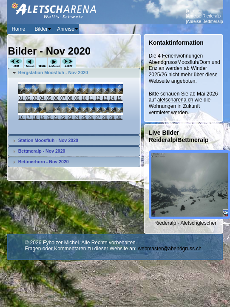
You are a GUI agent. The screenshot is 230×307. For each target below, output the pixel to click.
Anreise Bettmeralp (205, 21)
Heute (42, 63)
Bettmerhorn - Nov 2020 (43, 161)
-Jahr (15, 63)
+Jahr (68, 63)
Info (190, 11)
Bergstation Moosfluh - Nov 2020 (53, 72)
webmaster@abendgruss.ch (170, 249)
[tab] (74, 73)
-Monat (29, 63)
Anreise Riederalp (204, 16)
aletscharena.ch (175, 100)
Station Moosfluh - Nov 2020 (48, 140)
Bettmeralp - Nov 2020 (41, 151)
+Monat (54, 63)
